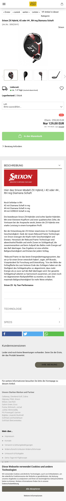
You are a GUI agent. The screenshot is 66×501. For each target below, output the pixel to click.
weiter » (26, 12)
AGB (6, 462)
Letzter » (36, 12)
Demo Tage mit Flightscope (16, 458)
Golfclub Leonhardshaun (12, 418)
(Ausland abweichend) (30, 90)
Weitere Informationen (33, 496)
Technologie (13, 308)
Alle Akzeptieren (33, 489)
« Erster (6, 12)
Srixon (61, 27)
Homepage (50, 381)
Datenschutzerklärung (10, 484)
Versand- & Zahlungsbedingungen (19, 445)
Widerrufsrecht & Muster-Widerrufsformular (23, 449)
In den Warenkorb (30, 136)
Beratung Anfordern (13, 146)
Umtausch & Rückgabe (14, 453)
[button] (12, 334)
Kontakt (8, 441)
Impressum (9, 436)
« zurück (16, 12)
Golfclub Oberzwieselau (11, 420)
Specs (8, 322)
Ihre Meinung (49, 365)
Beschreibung (13, 165)
